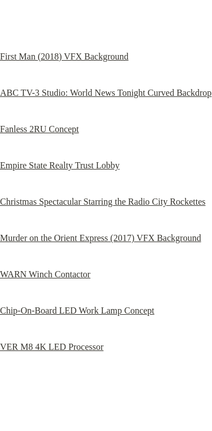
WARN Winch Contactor (45, 274)
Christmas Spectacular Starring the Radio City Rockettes (102, 201)
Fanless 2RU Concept (39, 129)
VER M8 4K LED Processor (51, 347)
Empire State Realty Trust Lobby (60, 165)
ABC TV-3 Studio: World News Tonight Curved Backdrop (105, 93)
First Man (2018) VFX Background (64, 56)
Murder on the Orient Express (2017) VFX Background (100, 238)
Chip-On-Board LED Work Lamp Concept (77, 310)
